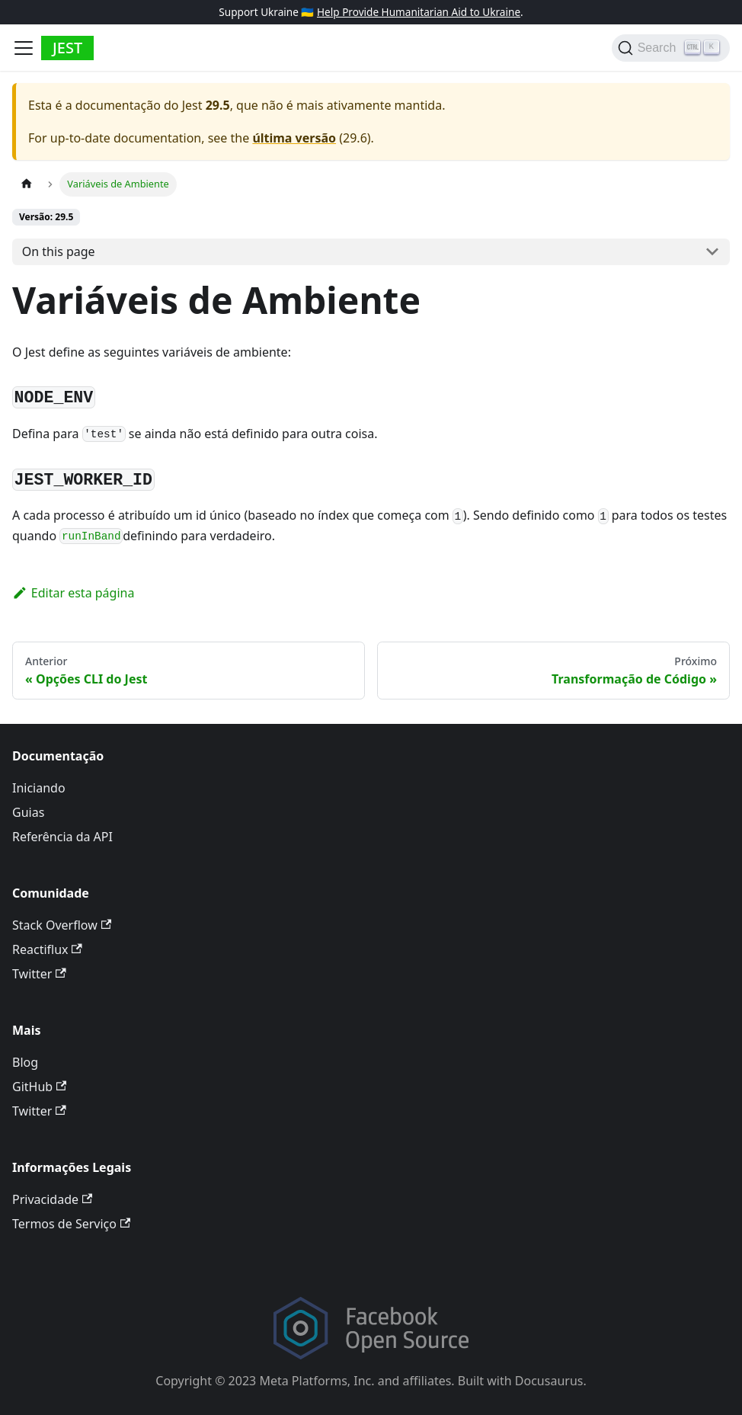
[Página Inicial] (26, 184)
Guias (28, 812)
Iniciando (39, 788)
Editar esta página (73, 592)
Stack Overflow (61, 925)
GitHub (39, 1086)
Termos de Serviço (71, 1223)
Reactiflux (47, 949)
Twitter (39, 973)
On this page (58, 251)
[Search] (671, 48)
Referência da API (62, 836)
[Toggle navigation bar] (23, 48)
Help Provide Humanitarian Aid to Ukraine (418, 12)
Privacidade (52, 1199)
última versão (294, 138)
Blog (25, 1062)
